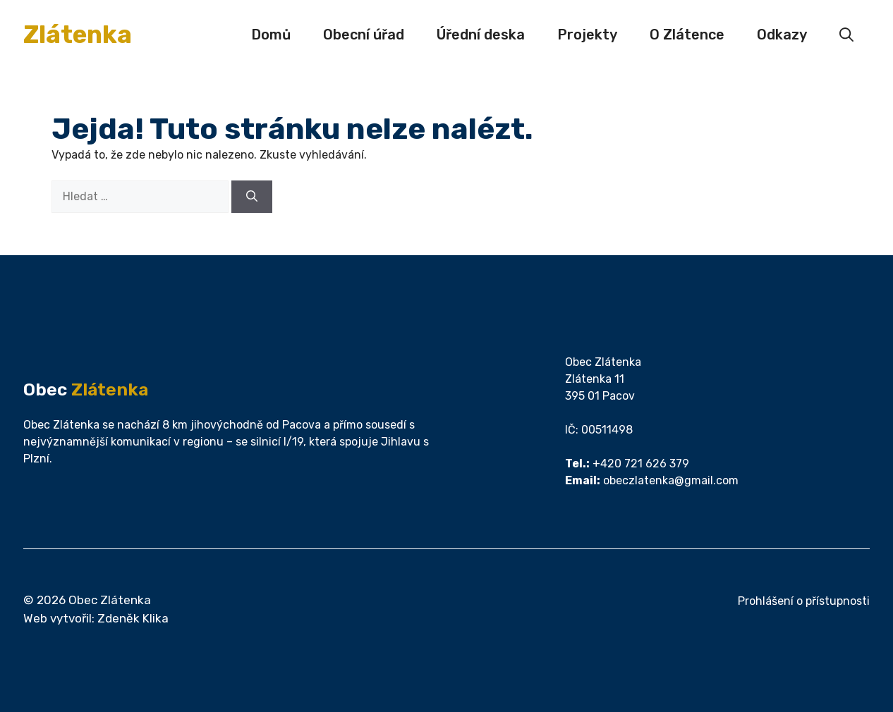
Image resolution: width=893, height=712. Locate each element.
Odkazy (782, 34)
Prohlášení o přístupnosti (804, 601)
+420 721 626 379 (641, 463)
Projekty (587, 34)
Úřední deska (481, 34)
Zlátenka (77, 34)
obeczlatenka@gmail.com (671, 480)
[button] (846, 34)
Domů (271, 34)
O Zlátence (687, 34)
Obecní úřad (363, 34)
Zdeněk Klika (133, 618)
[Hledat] (251, 196)
